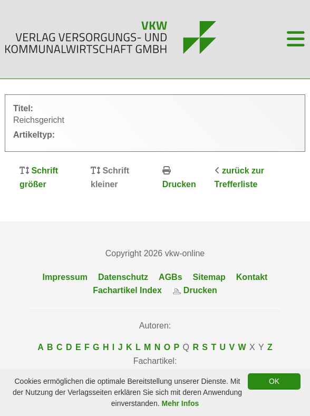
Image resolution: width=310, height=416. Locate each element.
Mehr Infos (180, 403)
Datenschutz (123, 277)
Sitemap (209, 277)
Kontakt (252, 277)
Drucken (179, 184)
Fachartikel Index (127, 290)
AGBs (170, 277)
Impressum (65, 277)
